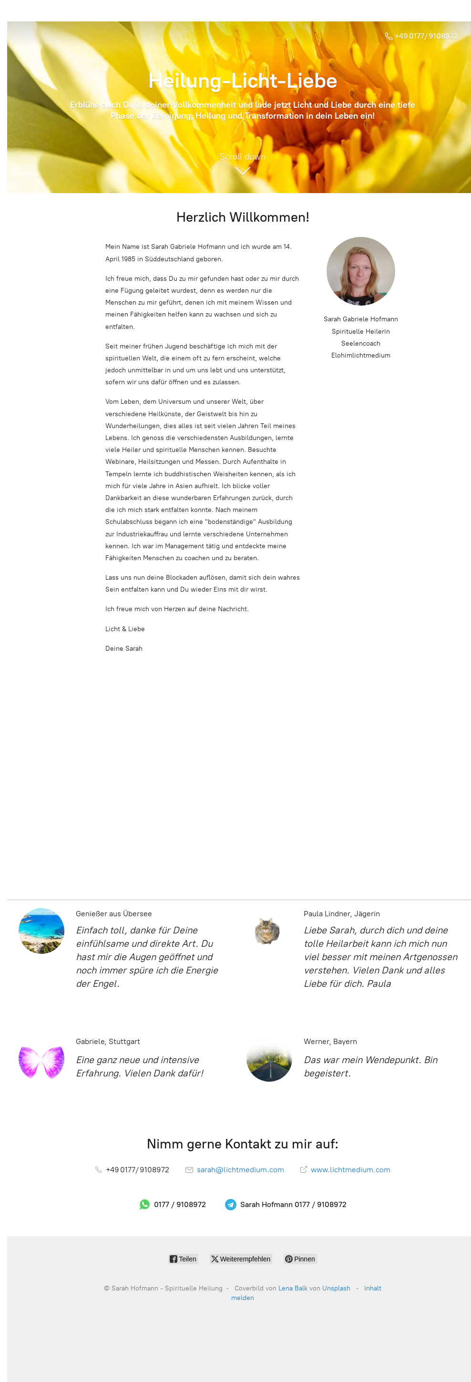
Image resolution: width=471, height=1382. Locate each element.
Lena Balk (292, 1288)
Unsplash (336, 1288)
